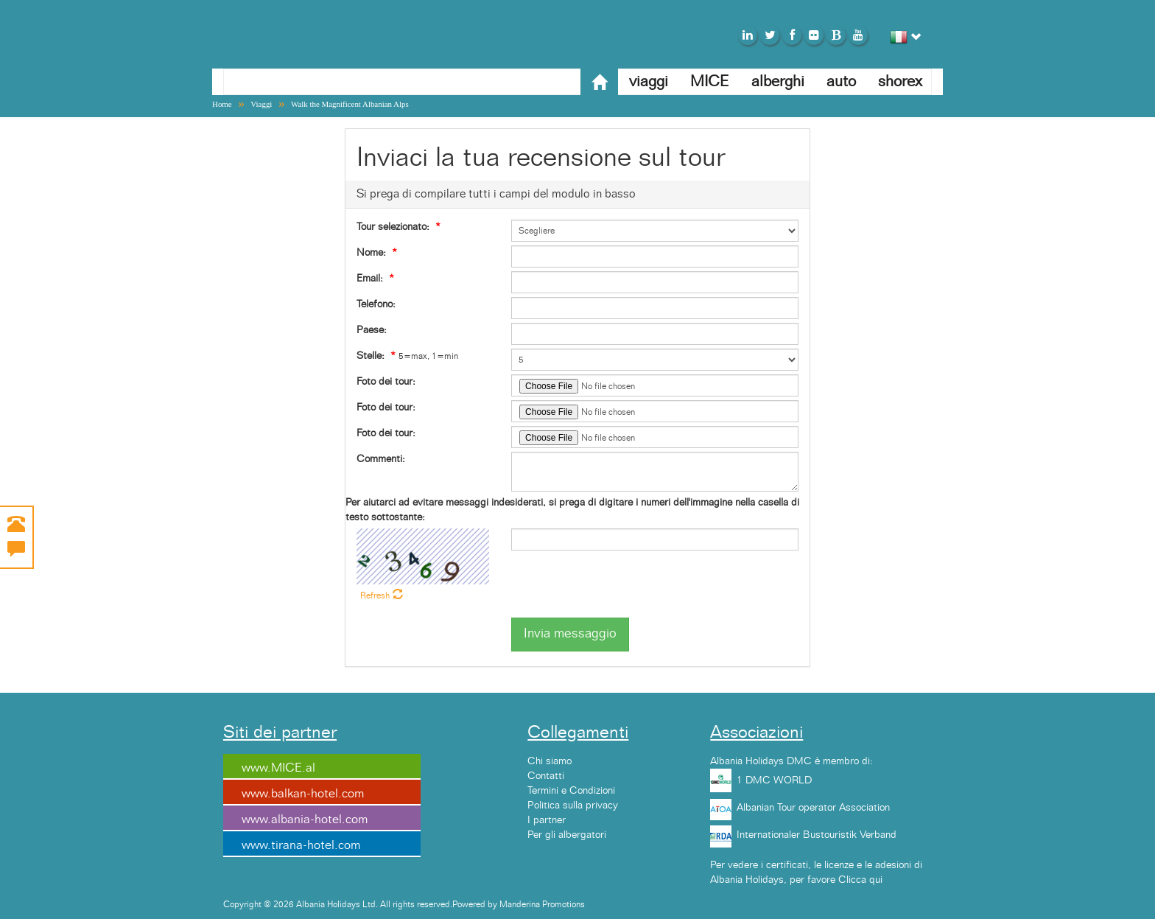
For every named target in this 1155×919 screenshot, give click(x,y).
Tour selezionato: (393, 227)
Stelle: (371, 356)
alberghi (777, 81)
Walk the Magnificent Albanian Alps (350, 103)
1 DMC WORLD (774, 780)
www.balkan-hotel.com (303, 794)
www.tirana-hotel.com (301, 845)
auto (841, 81)
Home (222, 103)
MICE (709, 81)
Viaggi (261, 103)
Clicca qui (860, 880)
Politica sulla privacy (572, 805)
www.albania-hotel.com (305, 819)
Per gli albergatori (566, 835)
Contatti (545, 776)
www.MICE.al (278, 768)
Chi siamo (549, 761)
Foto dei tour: (386, 382)
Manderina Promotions (542, 904)
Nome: (371, 253)
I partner (546, 820)
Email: (370, 278)
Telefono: (376, 304)
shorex (900, 81)
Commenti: (381, 459)
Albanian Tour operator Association (813, 808)
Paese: (372, 330)
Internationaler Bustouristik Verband (816, 835)
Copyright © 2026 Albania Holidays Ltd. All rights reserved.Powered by (361, 904)
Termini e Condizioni (571, 791)
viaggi (648, 81)
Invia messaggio (570, 633)
